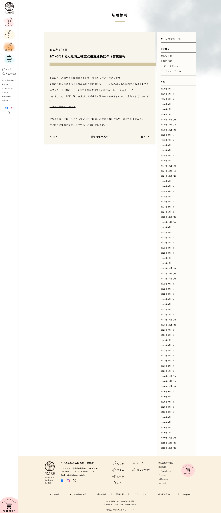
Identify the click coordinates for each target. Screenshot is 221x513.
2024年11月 (166, 171)
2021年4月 (166, 355)
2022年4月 (166, 299)
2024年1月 (166, 212)
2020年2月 (166, 427)
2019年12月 (166, 437)
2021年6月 (166, 345)
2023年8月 (166, 232)
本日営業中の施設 (8, 80)
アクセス (5, 92)
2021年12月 (166, 319)
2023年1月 (166, 263)
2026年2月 (166, 109)
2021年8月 (166, 335)
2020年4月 (166, 417)
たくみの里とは (7, 88)
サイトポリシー (164, 483)
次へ (143, 137)
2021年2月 (166, 366)
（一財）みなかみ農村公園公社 (125, 504)
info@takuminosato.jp (76, 475)
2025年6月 (166, 145)
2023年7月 (166, 237)
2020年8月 (166, 396)
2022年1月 (166, 314)
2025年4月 (166, 155)
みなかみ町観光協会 (78, 494)
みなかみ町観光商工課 (125, 501)
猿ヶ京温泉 (102, 494)
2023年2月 (166, 258)
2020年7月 (166, 402)
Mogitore (186, 494)
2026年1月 (166, 114)
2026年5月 (166, 94)
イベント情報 (167, 66)
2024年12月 (166, 166)
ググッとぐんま (140, 494)
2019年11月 (166, 443)
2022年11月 (166, 273)
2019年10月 (166, 448)
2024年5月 (166, 196)
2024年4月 (166, 201)
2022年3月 (166, 304)
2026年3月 (166, 104)
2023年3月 (166, 253)
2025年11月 (166, 124)
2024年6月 (166, 191)
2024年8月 (166, 186)
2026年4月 (166, 99)
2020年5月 (166, 412)
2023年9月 (166, 227)
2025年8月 (166, 135)
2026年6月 (166, 89)
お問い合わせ (6, 96)
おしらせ (165, 56)
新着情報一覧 (173, 39)
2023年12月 (166, 217)
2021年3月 (166, 360)
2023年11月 (166, 222)
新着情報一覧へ (100, 137)
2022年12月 (166, 268)
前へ (56, 137)
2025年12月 (166, 119)
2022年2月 (166, 309)
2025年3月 (166, 160)
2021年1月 (166, 371)
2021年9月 (166, 330)
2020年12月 (166, 376)
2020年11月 (166, 381)
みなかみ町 (54, 494)
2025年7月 (166, 140)
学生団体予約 (6, 100)
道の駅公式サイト (165, 494)
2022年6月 (166, 294)
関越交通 (120, 494)
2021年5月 (166, 350)
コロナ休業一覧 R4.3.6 (63, 106)
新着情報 (5, 84)
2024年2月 (166, 207)
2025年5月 (166, 150)
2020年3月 (166, 422)
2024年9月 (166, 181)
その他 (164, 61)
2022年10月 (166, 278)
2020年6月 (166, 407)
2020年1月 (166, 432)
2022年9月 (166, 284)
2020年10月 (166, 386)
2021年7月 (166, 340)
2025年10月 (166, 130)
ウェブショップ (168, 71)
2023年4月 (166, 248)
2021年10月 (166, 325)
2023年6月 (166, 242)
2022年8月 (166, 289)
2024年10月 (166, 176)
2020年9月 (166, 391)
